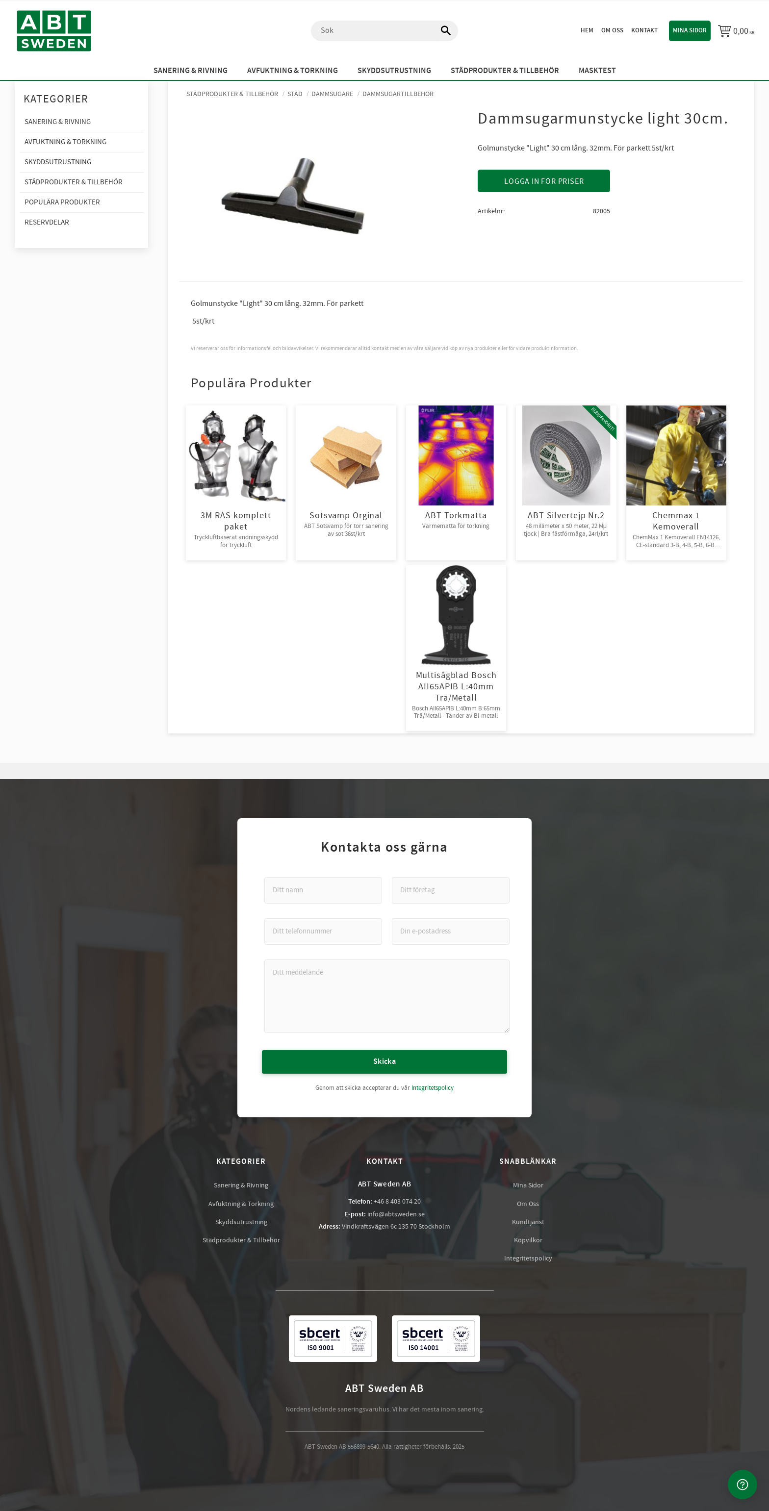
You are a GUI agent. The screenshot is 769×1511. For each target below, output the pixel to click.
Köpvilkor (528, 1239)
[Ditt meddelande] (387, 996)
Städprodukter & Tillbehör (241, 1239)
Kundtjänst (528, 1221)
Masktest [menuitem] (597, 71)
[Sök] (441, 31)
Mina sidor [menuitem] (690, 30)
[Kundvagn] (736, 31)
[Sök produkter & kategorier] (384, 31)
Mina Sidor (528, 1185)
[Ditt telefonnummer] (323, 931)
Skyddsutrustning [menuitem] (394, 71)
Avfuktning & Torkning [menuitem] (292, 71)
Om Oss (528, 1203)
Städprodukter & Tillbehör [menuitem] (505, 71)
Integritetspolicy (432, 1087)
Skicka (384, 1061)
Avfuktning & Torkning (241, 1203)
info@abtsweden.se (396, 1213)
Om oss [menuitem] (612, 30)
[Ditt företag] (451, 890)
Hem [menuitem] (587, 30)
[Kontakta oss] (742, 1484)
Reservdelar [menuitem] (47, 222)
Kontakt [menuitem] (644, 30)
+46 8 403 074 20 (397, 1201)
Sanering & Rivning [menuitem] (191, 71)
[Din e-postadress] (451, 931)
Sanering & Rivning (241, 1185)
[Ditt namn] (323, 890)
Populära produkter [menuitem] (62, 202)
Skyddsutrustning (241, 1221)
